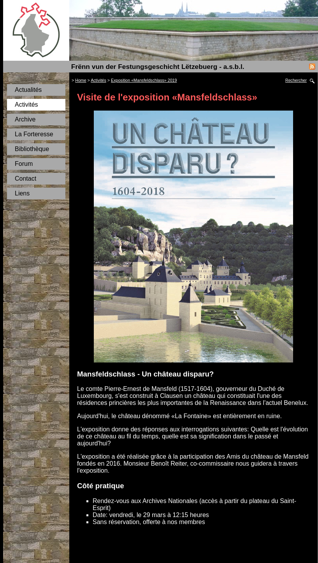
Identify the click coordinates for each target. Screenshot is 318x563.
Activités (26, 104)
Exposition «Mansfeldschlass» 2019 (144, 80)
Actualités (28, 89)
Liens (22, 193)
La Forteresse (34, 134)
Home (80, 80)
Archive (25, 119)
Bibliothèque (32, 149)
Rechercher (296, 80)
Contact (25, 178)
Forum (24, 163)
